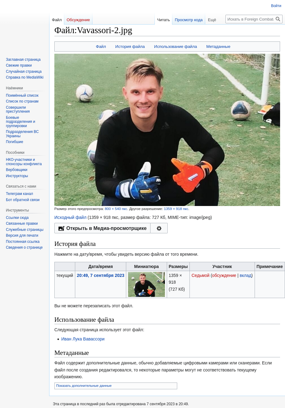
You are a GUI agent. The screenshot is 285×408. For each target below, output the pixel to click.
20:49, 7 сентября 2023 (100, 275)
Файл (101, 46)
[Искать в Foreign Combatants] (254, 19)
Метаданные (218, 46)
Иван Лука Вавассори (82, 338)
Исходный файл (70, 217)
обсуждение (224, 275)
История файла (130, 46)
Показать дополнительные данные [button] (84, 385)
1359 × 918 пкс (176, 209)
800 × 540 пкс (116, 209)
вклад (246, 275)
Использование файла (175, 46)
